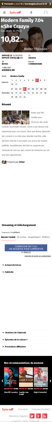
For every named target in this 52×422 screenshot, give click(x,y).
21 (20, 97)
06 (33, 89)
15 (33, 93)
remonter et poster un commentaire (38, 256)
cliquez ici (27, 252)
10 (12, 84)
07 (37, 89)
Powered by (11, 232)
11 (16, 84)
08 (41, 89)
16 (37, 93)
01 (12, 89)
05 (29, 89)
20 (16, 97)
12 (20, 93)
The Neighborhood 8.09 (35, 4)
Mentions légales (18, 416)
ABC (21, 58)
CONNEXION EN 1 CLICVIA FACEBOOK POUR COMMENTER (26, 247)
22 (25, 97)
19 (12, 97)
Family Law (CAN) (26, 391)
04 (24, 89)
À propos (23, 409)
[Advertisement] (26, 193)
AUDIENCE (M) (8, 70)
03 (20, 89)
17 (41, 93)
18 (45, 93)
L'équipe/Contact (41, 409)
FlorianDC (9, 4)
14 (29, 93)
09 (45, 89)
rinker (22, 162)
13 (25, 93)
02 (16, 89)
